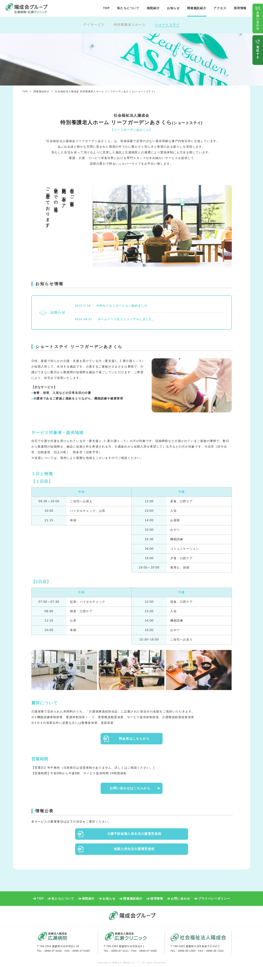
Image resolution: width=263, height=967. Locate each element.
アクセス (220, 8)
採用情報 (240, 8)
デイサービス (93, 24)
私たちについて (128, 8)
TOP (106, 8)
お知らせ (173, 8)
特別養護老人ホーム (130, 24)
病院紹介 (153, 8)
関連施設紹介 (196, 8)
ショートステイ (167, 24)
